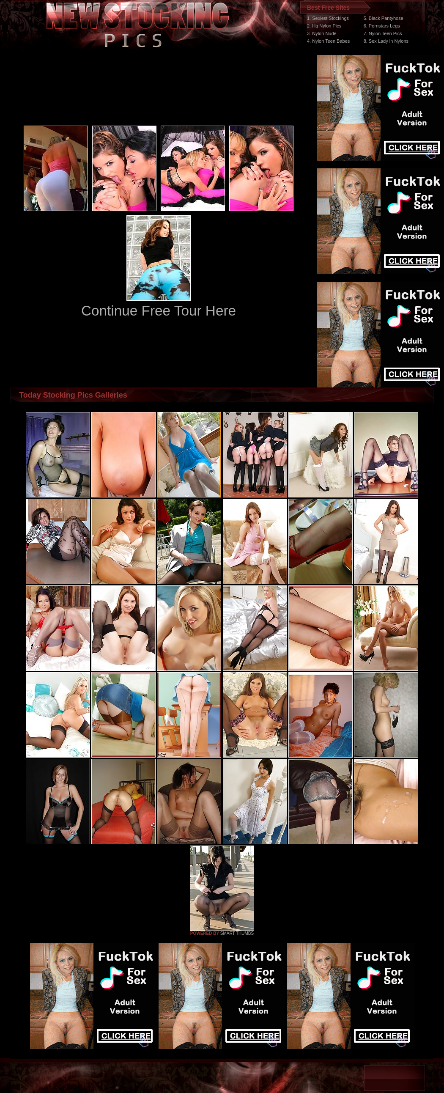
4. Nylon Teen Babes (328, 41)
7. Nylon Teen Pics (383, 33)
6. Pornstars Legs (382, 25)
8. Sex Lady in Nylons (386, 41)
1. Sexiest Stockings (328, 18)
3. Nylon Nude (322, 33)
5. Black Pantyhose (383, 18)
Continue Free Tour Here (158, 311)
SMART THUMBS (237, 933)
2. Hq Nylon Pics (324, 25)
